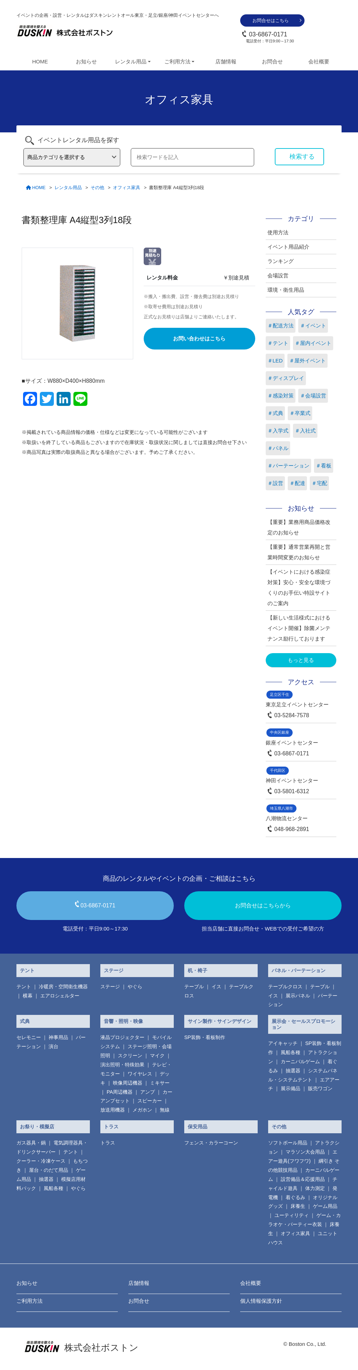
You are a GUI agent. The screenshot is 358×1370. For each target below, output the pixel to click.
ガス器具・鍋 (31, 1143)
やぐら (135, 986)
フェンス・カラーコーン (211, 1143)
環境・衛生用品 (285, 290)
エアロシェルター (59, 995)
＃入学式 (277, 431)
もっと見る (301, 660)
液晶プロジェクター (122, 1037)
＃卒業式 (299, 413)
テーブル (194, 986)
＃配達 (297, 483)
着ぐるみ (295, 1197)
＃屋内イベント (313, 343)
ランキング (280, 261)
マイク (157, 1055)
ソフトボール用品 (287, 1143)
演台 (53, 1046)
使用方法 (277, 232)
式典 (25, 1021)
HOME (40, 61)
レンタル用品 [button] (130, 61)
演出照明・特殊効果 (122, 1064)
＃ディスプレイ (285, 378)
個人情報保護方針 (261, 1301)
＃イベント (313, 325)
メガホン (142, 1110)
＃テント (277, 343)
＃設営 (275, 483)
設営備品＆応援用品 (303, 1179)
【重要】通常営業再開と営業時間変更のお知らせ (298, 552)
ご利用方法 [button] (177, 61)
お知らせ (86, 61)
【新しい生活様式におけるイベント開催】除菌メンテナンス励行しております (298, 628)
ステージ (113, 970)
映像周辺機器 (127, 1083)
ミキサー (160, 1083)
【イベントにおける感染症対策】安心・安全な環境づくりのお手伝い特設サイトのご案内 (298, 587)
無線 (165, 1110)
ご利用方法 (29, 1301)
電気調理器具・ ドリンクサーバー (52, 1147)
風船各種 (290, 1052)
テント (27, 970)
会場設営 (277, 275)
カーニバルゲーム (300, 1061)
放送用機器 (112, 1110)
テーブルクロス (285, 986)
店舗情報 (225, 61)
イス (216, 986)
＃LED (275, 361)
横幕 (28, 995)
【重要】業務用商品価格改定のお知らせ (298, 527)
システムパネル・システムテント (302, 1075)
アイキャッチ (283, 1043)
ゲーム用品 (325, 1206)
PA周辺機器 (120, 1092)
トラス (111, 1126)
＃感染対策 (280, 396)
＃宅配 (319, 483)
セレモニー (28, 1037)
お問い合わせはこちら (199, 338)
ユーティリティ (291, 1215)
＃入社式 (305, 431)
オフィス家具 (295, 1233)
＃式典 (275, 413)
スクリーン (130, 1055)
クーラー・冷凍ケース (40, 1161)
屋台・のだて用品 (48, 1170)
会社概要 (318, 61)
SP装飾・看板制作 (204, 1037)
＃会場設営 (313, 396)
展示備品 (290, 1088)
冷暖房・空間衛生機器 (63, 986)
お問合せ (272, 61)
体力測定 (315, 1188)
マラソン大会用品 (305, 1152)
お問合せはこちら (270, 20)
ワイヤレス (140, 1074)
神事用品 (58, 1037)
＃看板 (323, 466)
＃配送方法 (280, 325)
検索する (302, 156)
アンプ (147, 1092)
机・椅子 (197, 970)
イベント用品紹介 (288, 247)
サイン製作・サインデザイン (219, 1021)
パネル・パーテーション (298, 970)
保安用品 (197, 1126)
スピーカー (149, 1100)
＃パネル (277, 448)
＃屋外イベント (307, 361)
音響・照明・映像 (123, 1021)
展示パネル (298, 995)
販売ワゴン (320, 1088)
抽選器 (293, 1070)
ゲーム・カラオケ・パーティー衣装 (304, 1219)
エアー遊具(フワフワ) (302, 1156)
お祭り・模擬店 (37, 1126)
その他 (279, 1126)
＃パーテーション (288, 466)
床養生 (298, 1206)
